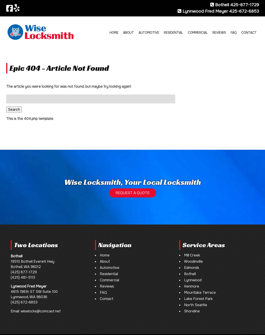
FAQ (234, 33)
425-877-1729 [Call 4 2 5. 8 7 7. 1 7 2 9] (244, 5)
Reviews (219, 33)
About (128, 33)
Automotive (149, 33)
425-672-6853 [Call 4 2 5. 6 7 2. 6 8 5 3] (244, 11)
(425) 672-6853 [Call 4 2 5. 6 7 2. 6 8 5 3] (24, 302)
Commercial (198, 33)
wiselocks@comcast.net (41, 311)
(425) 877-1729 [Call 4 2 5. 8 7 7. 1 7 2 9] (24, 272)
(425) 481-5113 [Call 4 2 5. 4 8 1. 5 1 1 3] (23, 277)
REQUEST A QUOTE (132, 193)
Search (14, 109)
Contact (249, 33)
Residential (173, 33)
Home (114, 33)
